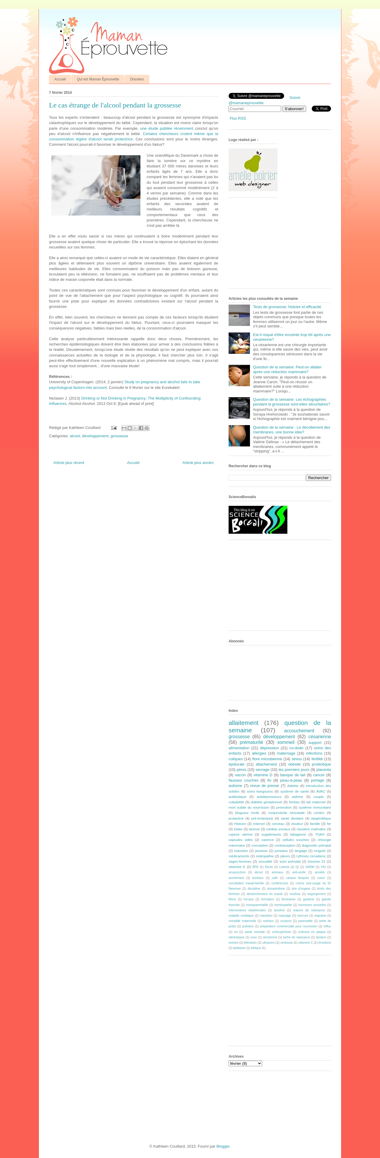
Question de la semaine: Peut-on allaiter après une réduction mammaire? (287, 369)
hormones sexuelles (312, 905)
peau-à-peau (291, 780)
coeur (321, 878)
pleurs (285, 856)
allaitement (244, 722)
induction (241, 851)
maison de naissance (309, 910)
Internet (259, 824)
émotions (325, 942)
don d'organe (301, 888)
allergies (259, 753)
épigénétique (321, 818)
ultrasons (268, 942)
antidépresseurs (269, 797)
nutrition (268, 921)
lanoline (279, 910)
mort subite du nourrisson (249, 807)
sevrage (262, 769)
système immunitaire (315, 807)
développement (95, 436)
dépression (269, 748)
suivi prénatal (290, 861)
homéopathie (283, 905)
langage (300, 851)
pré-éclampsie (262, 818)
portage (317, 780)
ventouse (286, 942)
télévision (250, 942)
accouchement (299, 730)
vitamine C (305, 942)
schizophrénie (281, 932)
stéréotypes (237, 937)
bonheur (258, 878)
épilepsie (239, 948)
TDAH (319, 834)
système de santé (294, 791)
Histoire (240, 824)
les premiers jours (293, 769)
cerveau (278, 824)
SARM (309, 867)
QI (297, 867)
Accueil (60, 79)
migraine (320, 915)
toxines (233, 942)
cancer (319, 775)
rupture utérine (241, 834)
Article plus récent (68, 462)
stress (297, 759)
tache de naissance (296, 937)
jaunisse (261, 851)
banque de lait (292, 775)
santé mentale (255, 932)
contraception (285, 845)
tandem (321, 937)
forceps (249, 899)
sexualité (265, 861)
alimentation (239, 748)
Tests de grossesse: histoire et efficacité (287, 307)
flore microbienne (267, 759)
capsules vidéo (241, 840)
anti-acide (299, 872)
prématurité (251, 742)
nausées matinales (311, 829)
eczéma (294, 894)
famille (315, 824)
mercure (302, 915)
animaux (277, 872)
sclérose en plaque (312, 932)
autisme (235, 785)
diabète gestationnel (266, 802)
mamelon (266, 915)
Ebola (269, 867)
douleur (297, 824)
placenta (323, 769)
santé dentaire (292, 818)
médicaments (239, 856)
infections (314, 753)
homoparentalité (257, 905)
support (314, 742)
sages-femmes (240, 861)
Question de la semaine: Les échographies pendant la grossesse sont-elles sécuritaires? (291, 401)
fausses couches (243, 780)
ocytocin (286, 921)
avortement (236, 878)
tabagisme (298, 834)
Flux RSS (238, 118)
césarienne (319, 736)
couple (319, 797)
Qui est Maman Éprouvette (98, 79)
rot (236, 932)
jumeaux (281, 851)
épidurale (237, 764)
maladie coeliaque (241, 915)
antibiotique (237, 797)
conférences (279, 883)
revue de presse (264, 785)
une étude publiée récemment (166, 128)
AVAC (320, 791)
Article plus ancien (198, 462)
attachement (266, 764)
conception (259, 845)
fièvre (232, 899)
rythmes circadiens (311, 856)
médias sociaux (278, 829)
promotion (284, 807)
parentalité (305, 921)
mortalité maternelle (242, 921)
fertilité (317, 759)
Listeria (284, 867)
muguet (319, 851)
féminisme (288, 899)
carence (268, 840)
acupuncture (237, 872)
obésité (294, 764)
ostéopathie (265, 856)
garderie (308, 899)
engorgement (317, 894)
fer (329, 824)
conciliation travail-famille (246, 883)
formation (267, 899)
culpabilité (236, 802)
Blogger (222, 1146)
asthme (297, 797)
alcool (75, 436)
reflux (327, 926)
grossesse (119, 436)
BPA (255, 867)
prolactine (236, 818)
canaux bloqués (297, 878)
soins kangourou (260, 791)
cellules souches (295, 840)
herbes (294, 802)
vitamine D (263, 775)
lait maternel (316, 802)
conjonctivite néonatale (286, 813)
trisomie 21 (316, 861)
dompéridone (276, 888)
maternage (286, 753)
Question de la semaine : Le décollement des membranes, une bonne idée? (291, 429)
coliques (236, 759)
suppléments (271, 834)
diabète (292, 786)
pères (241, 769)
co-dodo (296, 748)
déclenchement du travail (265, 894)
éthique (256, 948)
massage (284, 915)
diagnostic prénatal (316, 845)
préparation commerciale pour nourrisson (288, 926)
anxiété (320, 872)
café (275, 878)
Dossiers (137, 79)
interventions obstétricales (247, 910)
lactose (254, 829)
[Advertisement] (273, 245)
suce (253, 937)
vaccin (240, 775)
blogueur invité (247, 813)
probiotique (321, 764)
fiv (269, 780)
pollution (248, 926)
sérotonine (270, 937)
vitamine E (237, 867)
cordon (319, 813)
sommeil (285, 742)
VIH (323, 867)
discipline (254, 888)
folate (238, 829)
